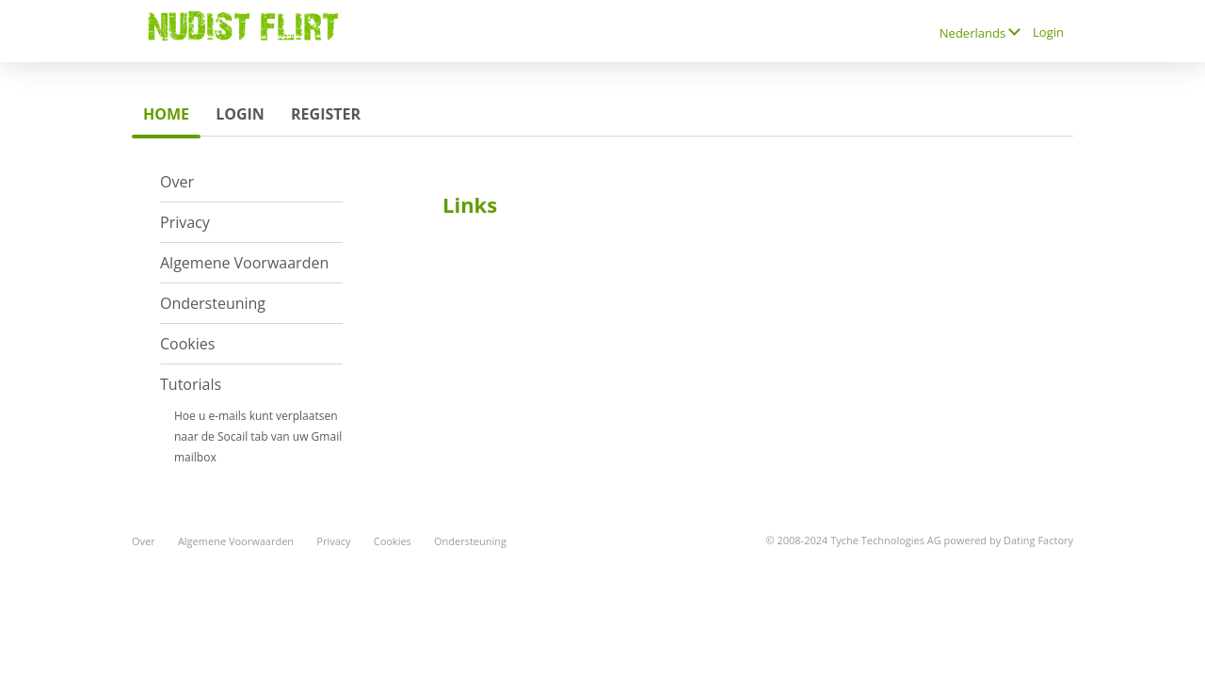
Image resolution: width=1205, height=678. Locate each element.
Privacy (185, 222)
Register (326, 114)
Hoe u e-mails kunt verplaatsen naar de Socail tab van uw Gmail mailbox (258, 436)
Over (177, 181)
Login (1048, 32)
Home (166, 114)
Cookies (187, 343)
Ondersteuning (212, 303)
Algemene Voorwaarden (244, 262)
